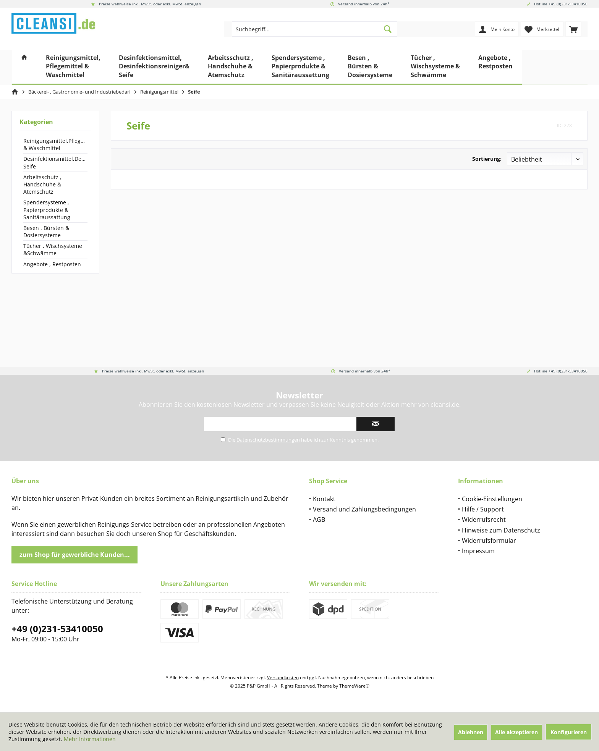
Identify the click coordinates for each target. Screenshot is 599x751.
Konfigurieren (568, 732)
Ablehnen (470, 732)
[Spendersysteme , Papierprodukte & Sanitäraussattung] (300, 67)
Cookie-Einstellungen (492, 499)
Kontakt (324, 499)
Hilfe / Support (483, 509)
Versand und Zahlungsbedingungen (364, 509)
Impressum (478, 551)
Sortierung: (487, 158)
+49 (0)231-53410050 (57, 628)
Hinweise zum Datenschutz (501, 530)
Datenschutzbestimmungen (268, 439)
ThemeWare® (354, 686)
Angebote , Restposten (52, 264)
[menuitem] (573, 29)
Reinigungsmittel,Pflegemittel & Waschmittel (55, 144)
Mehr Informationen (90, 739)
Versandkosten (283, 677)
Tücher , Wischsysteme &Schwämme (52, 249)
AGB (319, 519)
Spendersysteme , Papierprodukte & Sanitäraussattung (46, 209)
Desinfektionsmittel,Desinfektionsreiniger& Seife (55, 162)
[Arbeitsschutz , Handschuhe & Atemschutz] (230, 67)
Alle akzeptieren (516, 732)
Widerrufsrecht (484, 519)
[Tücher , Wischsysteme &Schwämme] (435, 67)
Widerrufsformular (489, 540)
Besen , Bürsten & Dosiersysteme (46, 231)
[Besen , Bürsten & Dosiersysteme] (369, 67)
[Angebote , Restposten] (495, 67)
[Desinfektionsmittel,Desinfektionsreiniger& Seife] (154, 67)
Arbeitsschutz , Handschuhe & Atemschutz (42, 184)
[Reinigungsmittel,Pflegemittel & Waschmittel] (73, 67)
